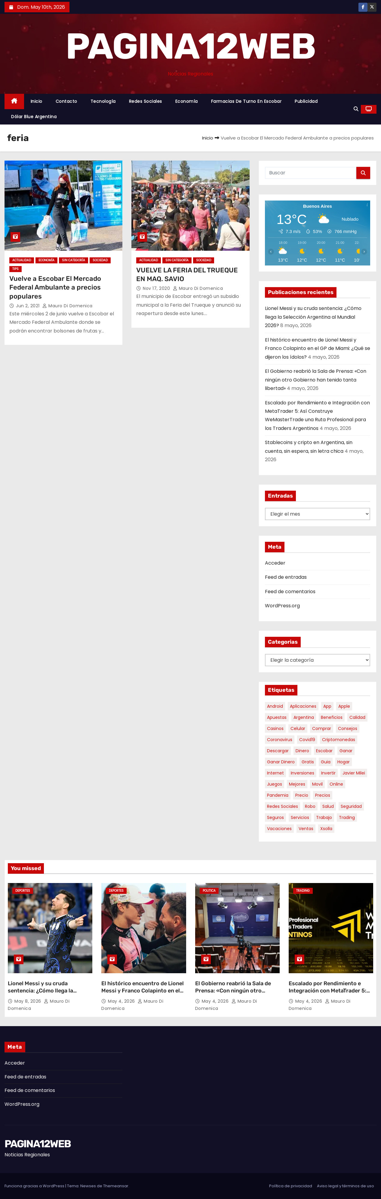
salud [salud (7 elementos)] (328, 806)
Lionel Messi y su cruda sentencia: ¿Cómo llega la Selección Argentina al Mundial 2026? (313, 317)
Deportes (22, 890)
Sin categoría (73, 260)
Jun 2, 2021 (28, 306)
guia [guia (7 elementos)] (325, 762)
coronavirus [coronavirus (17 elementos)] (279, 740)
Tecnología (103, 101)
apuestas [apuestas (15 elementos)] (277, 717)
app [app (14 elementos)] (327, 706)
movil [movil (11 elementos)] (317, 784)
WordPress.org (282, 605)
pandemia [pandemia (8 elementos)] (277, 795)
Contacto (66, 101)
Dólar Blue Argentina (34, 117)
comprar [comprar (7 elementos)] (321, 728)
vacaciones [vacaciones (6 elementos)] (279, 829)
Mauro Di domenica (67, 306)
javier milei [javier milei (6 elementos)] (354, 773)
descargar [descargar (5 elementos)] (278, 751)
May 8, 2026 (28, 1001)
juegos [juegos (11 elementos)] (274, 784)
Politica (209, 890)
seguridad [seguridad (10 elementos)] (351, 806)
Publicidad (306, 101)
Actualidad (21, 260)
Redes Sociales (145, 101)
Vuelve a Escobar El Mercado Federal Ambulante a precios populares (55, 287)
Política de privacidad (290, 1186)
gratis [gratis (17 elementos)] (308, 762)
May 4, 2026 (122, 1001)
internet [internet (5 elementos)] (275, 773)
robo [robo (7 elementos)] (310, 806)
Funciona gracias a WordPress (35, 1186)
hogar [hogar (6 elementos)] (343, 762)
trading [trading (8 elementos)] (347, 817)
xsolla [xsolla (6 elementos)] (326, 829)
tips (15, 269)
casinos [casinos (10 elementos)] (275, 728)
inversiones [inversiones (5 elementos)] (302, 773)
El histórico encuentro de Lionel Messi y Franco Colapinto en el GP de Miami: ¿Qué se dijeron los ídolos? (317, 348)
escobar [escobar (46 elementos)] (324, 751)
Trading (303, 890)
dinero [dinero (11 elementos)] (302, 751)
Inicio (36, 101)
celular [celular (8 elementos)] (297, 728)
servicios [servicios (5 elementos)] (300, 817)
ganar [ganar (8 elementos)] (346, 751)
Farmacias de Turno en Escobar (246, 101)
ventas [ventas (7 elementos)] (306, 829)
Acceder (275, 563)
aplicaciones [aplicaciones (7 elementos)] (303, 706)
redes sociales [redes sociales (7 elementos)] (282, 806)
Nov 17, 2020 (157, 288)
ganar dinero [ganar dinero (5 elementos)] (281, 762)
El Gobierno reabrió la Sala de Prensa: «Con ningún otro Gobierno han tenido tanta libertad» (315, 380)
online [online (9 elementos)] (336, 784)
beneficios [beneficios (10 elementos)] (332, 717)
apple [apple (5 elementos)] (344, 706)
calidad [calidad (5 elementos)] (357, 717)
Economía (186, 101)
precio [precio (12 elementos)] (301, 795)
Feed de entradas (286, 577)
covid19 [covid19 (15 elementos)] (307, 740)
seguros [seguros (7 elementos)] (275, 817)
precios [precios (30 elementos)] (322, 795)
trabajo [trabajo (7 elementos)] (324, 817)
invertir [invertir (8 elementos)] (328, 773)
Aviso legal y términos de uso (345, 1186)
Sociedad (100, 260)
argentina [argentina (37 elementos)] (303, 717)
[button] (356, 109)
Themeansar (115, 1186)
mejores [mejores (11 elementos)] (297, 784)
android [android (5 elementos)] (275, 706)
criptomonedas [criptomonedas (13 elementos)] (338, 740)
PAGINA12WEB (190, 46)
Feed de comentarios (290, 591)
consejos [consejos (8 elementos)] (347, 728)
